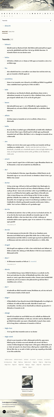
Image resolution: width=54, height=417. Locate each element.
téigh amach (27, 362)
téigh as (41, 362)
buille (7, 126)
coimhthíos (9, 79)
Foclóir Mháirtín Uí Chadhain (9, 402)
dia (6, 170)
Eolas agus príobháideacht (8, 406)
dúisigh (7, 313)
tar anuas (39, 359)
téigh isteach (46, 365)
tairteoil (26, 359)
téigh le (25, 367)
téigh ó (30, 367)
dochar (7, 183)
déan (7, 258)
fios (6, 68)
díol (6, 287)
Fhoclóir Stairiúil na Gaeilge (19, 404)
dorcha (7, 209)
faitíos (7, 57)
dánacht (8, 26)
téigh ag (20, 362)
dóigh (7, 298)
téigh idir (38, 365)
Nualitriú (5, 32)
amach (7, 159)
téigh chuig (48, 362)
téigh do (14, 365)
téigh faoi (21, 365)
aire (6, 141)
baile (6, 89)
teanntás (33, 261)
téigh (15, 362)
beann (7, 102)
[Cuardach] (27, 21)
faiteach (7, 44)
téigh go (27, 365)
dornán (7, 230)
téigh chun (8, 328)
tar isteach (47, 359)
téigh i (33, 365)
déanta (7, 269)
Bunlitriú (11, 32)
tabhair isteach (18, 359)
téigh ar (35, 362)
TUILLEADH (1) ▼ (11, 225)
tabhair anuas (8, 359)
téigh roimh (9, 337)
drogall (7, 245)
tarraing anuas (8, 362)
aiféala (7, 115)
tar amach (33, 359)
